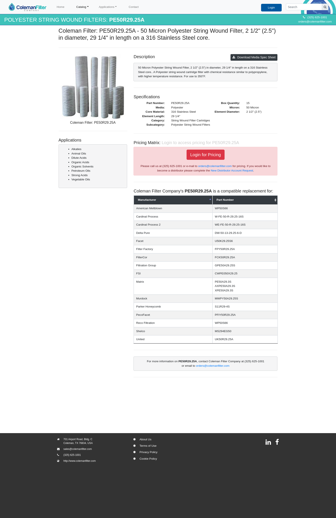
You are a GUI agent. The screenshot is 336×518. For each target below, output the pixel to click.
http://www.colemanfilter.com (79, 460)
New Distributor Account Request (232, 170)
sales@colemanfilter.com (77, 449)
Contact (134, 6)
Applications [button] (106, 6)
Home (60, 6)
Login (271, 7)
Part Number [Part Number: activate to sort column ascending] (225, 199)
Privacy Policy (148, 452)
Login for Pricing (205, 154)
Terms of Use (147, 445)
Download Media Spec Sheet (254, 57)
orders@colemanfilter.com (315, 21)
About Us (145, 439)
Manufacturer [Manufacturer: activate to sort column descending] (147, 199)
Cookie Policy (148, 458)
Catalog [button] (81, 6)
